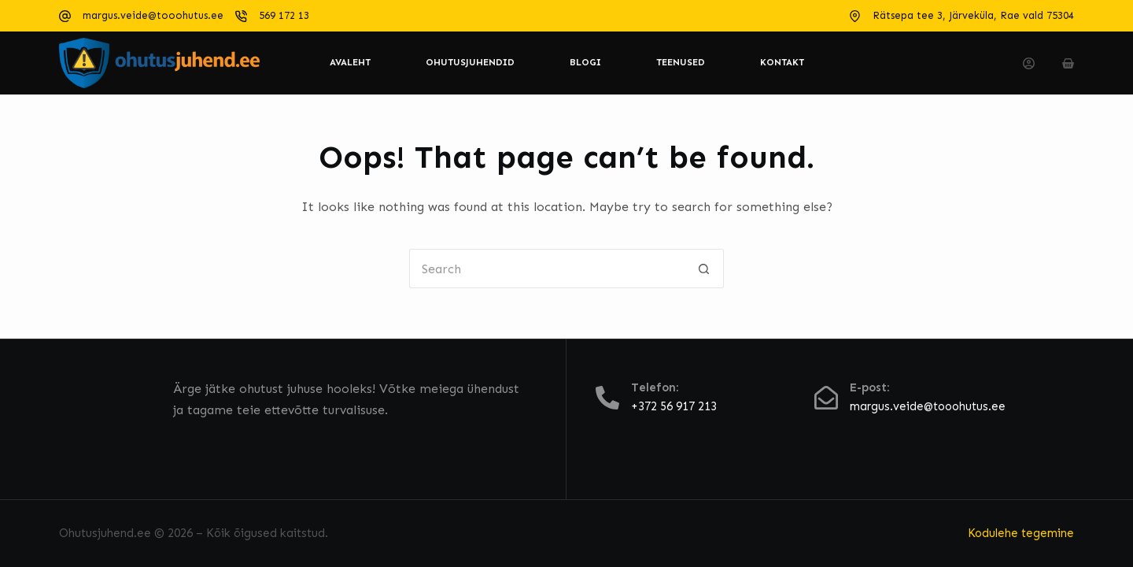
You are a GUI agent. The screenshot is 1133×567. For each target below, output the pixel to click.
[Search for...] (547, 268)
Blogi (585, 62)
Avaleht (350, 62)
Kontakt (782, 62)
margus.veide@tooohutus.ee (153, 15)
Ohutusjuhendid (470, 62)
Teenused (680, 62)
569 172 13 (284, 15)
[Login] (1029, 63)
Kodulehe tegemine (1021, 533)
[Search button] (704, 268)
